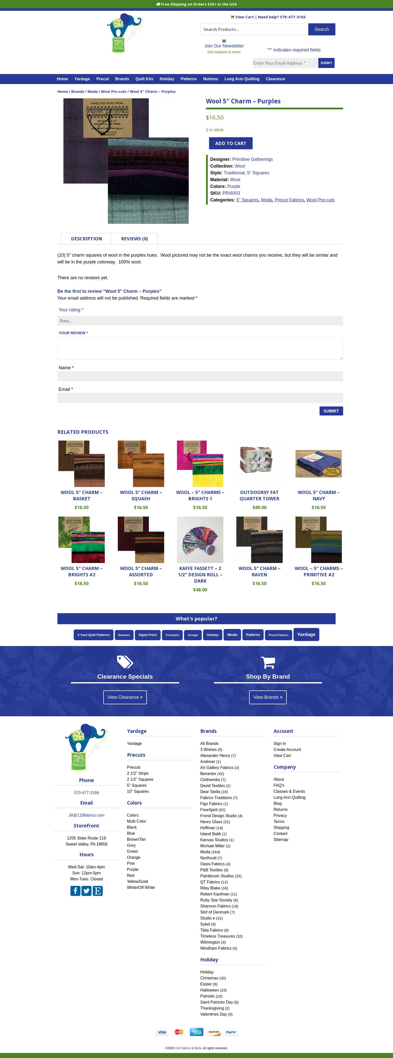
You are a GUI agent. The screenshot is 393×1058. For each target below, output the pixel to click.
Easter (206, 984)
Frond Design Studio (218, 816)
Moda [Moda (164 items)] (232, 634)
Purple (133, 869)
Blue (131, 833)
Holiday (167, 79)
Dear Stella (210, 792)
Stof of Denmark (214, 912)
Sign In (280, 743)
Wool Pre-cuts (114, 91)
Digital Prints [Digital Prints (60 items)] (148, 635)
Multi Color (136, 821)
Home (62, 79)
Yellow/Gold (137, 881)
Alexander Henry (215, 755)
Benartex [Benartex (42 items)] (124, 635)
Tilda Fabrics (211, 930)
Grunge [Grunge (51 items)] (193, 635)
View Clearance (125, 697)
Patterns (189, 79)
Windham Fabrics (215, 948)
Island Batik (210, 834)
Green (132, 851)
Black (132, 827)
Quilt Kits (144, 79)
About (279, 779)
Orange (133, 857)
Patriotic (207, 996)
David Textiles (212, 786)
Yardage (82, 79)
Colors (133, 815)
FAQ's (279, 785)
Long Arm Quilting (242, 79)
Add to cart (230, 143)
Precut (102, 79)
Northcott (208, 858)
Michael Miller (212, 846)
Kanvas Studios (214, 840)
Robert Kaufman (215, 894)
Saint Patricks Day (216, 1002)
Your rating (71, 309)
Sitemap (281, 839)
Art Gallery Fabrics (216, 767)
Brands (122, 79)
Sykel (205, 924)
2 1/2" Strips (138, 773)
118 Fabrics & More (188, 1048)
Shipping (281, 827)
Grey (131, 845)
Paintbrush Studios (217, 876)
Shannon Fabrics (215, 906)
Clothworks (210, 780)
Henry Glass (211, 822)
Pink (131, 863)
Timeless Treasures (217, 936)
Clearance (275, 79)
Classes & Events (289, 791)
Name (66, 367)
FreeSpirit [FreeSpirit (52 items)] (172, 635)
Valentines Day (213, 1014)
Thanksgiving (212, 1008)
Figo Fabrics (211, 804)
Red (130, 875)
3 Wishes (208, 749)
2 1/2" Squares (140, 779)
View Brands (267, 697)
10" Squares (138, 791)
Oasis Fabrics (212, 864)
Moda (93, 91)
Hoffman (207, 828)
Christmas (209, 978)
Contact (280, 833)
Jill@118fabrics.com (87, 815)
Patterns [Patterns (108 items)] (253, 635)
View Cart (243, 16)
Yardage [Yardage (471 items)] (306, 634)
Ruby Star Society (216, 900)
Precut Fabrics (289, 199)
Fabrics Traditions (216, 798)
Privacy (280, 815)
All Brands (209, 743)
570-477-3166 (293, 16)
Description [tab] (86, 239)
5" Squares (247, 199)
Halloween (209, 990)
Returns (281, 809)
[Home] (125, 51)
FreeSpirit (209, 810)
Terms (279, 821)
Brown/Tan (136, 839)
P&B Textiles (211, 870)
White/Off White (141, 887)
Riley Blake (210, 888)
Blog (278, 803)
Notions (210, 79)
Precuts (134, 767)
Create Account (287, 749)
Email (66, 389)
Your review (73, 333)
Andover (207, 761)
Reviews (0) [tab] (134, 239)
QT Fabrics (210, 882)
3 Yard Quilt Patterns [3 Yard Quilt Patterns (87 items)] (93, 635)
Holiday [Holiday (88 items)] (213, 635)
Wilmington (210, 942)
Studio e (207, 918)
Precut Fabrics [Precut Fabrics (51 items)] (278, 635)
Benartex (208, 773)
